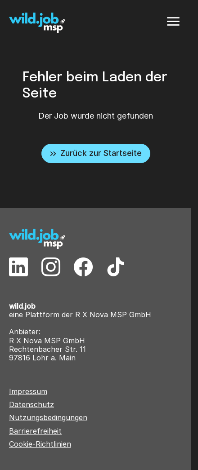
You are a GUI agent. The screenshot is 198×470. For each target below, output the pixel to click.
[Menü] (173, 22)
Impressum (28, 391)
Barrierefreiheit (35, 431)
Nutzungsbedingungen (48, 417)
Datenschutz (31, 404)
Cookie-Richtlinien (40, 444)
